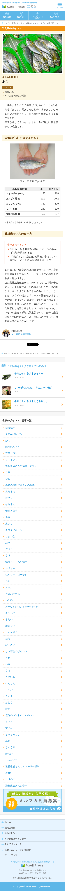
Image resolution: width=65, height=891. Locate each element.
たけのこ (10, 779)
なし (7, 478)
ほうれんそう (12, 446)
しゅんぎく (11, 632)
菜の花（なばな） (15, 434)
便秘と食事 (11, 510)
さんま (9, 696)
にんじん (10, 683)
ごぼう (9, 549)
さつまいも (11, 459)
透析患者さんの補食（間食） (21, 466)
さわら (9, 658)
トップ (5, 23)
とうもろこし (12, 734)
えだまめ (10, 491)
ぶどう (9, 702)
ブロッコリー (12, 453)
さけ (7, 555)
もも (7, 581)
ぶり (7, 542)
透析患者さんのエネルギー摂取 (22, 766)
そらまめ (10, 504)
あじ (7, 741)
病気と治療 (10, 827)
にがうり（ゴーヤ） (16, 574)
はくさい (10, 645)
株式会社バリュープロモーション (36, 878)
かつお (9, 753)
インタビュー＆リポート (16, 838)
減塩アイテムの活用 (16, 562)
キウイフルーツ (13, 530)
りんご (9, 689)
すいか (9, 728)
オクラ (9, 498)
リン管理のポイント (16, 651)
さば (7, 670)
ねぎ (7, 664)
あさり (9, 523)
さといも (10, 677)
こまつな (10, 536)
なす (7, 709)
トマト (9, 721)
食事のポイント (31, 23)
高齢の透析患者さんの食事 (20, 485)
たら (7, 638)
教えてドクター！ (56, 15)
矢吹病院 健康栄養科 (21, 334)
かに (7, 440)
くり (7, 472)
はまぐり (10, 626)
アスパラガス (12, 594)
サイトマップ (11, 855)
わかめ (9, 600)
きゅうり (10, 747)
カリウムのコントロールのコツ (22, 606)
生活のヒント (17, 23)
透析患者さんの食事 (16, 785)
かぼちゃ (10, 568)
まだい (9, 619)
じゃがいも (11, 760)
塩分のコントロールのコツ (20, 715)
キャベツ (10, 613)
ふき (7, 517)
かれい (9, 773)
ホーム (8, 822)
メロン (9, 587)
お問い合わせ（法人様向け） (18, 850)
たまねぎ (10, 427)
